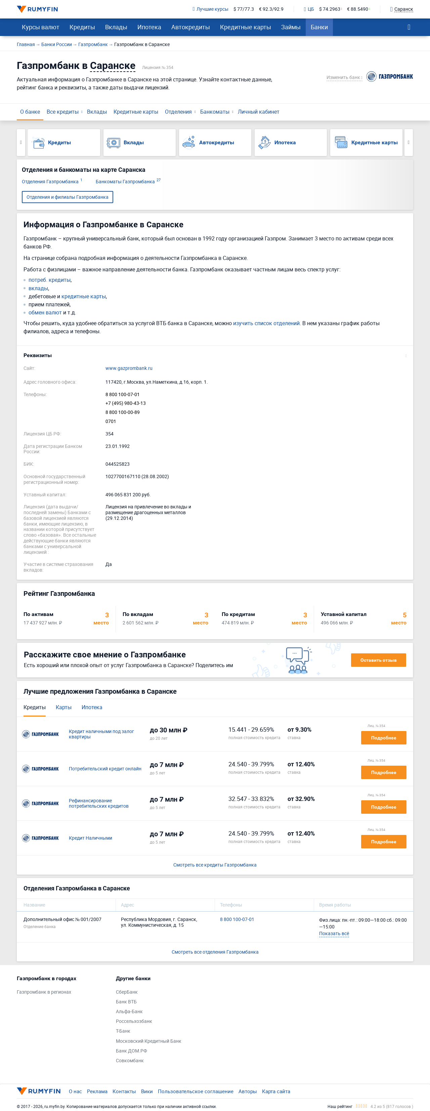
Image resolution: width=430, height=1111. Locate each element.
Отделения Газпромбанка (52, 182)
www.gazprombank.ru (129, 368)
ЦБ (309, 9)
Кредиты (82, 27)
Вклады (116, 27)
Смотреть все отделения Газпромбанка (215, 952)
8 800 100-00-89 (122, 412)
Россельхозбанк (134, 1021)
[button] (215, 355)
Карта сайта (276, 1091)
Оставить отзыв (378, 660)
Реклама (97, 1091)
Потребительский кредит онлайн (105, 769)
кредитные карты (83, 296)
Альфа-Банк (129, 1011)
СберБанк (127, 992)
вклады (38, 288)
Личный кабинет (259, 111)
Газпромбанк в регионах (44, 992)
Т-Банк (123, 1031)
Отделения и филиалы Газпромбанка (68, 197)
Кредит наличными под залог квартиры (101, 734)
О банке (30, 111)
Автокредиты (190, 27)
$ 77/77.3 (243, 9)
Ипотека (149, 27)
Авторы (248, 1091)
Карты (64, 707)
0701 (110, 421)
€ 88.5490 (357, 9)
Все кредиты (63, 111)
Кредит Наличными (90, 838)
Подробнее (383, 737)
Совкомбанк (130, 1061)
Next (408, 142)
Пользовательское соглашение (195, 1091)
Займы (291, 27)
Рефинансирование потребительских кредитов (99, 803)
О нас (75, 1091)
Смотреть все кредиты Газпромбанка (215, 865)
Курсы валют (40, 27)
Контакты (124, 1091)
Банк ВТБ (126, 1002)
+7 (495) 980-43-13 (125, 403)
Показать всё (334, 933)
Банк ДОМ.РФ (131, 1051)
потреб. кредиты (50, 280)
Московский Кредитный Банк (148, 1041)
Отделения (178, 111)
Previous (21, 142)
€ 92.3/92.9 (271, 9)
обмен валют (45, 312)
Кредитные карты (245, 27)
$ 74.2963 (329, 9)
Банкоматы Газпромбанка (128, 182)
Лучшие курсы (210, 9)
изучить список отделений (266, 323)
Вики (147, 1091)
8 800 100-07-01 (122, 394)
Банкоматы (214, 111)
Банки (319, 27)
